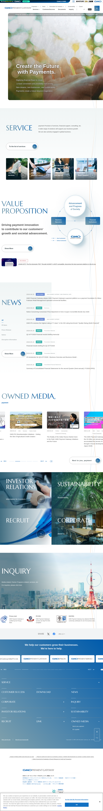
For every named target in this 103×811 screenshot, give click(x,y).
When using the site (6, 739)
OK (77, 804)
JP (84, 9)
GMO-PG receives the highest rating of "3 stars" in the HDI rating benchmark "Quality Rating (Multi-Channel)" (62, 323)
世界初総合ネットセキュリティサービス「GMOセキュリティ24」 (37, 778)
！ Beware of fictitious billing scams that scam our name (21, 756)
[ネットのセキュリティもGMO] (15, 1)
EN (90, 9)
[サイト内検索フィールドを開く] (97, 8)
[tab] (18, 669)
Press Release (6, 330)
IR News (4, 325)
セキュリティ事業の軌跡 (58, 783)
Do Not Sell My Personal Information (76, 799)
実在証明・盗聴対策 (27, 782)
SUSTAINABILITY (79, 711)
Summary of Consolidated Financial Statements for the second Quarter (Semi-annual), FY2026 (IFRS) (60, 368)
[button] (51, 682)
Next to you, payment (78, 726)
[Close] (100, 802)
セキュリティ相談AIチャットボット (30, 780)
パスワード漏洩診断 (58, 778)
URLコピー (62, 634)
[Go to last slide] (3, 461)
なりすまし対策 (46, 784)
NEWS (74, 692)
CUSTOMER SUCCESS (13, 692)
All (2, 320)
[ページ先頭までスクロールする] (97, 734)
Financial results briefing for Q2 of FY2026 (40, 346)
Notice (4, 335)
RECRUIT (6, 721)
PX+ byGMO (76, 729)
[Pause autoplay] (51, 461)
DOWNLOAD (44, 692)
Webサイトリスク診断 (70, 778)
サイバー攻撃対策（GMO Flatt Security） (32, 784)
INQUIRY (76, 701)
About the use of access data (21, 739)
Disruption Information (9, 339)
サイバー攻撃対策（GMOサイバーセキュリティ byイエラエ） (47, 782)
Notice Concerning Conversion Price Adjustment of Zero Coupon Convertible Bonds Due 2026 (57, 312)
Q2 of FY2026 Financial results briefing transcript (42, 334)
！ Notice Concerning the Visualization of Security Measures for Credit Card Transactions (51, 759)
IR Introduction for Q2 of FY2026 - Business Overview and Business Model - (51, 357)
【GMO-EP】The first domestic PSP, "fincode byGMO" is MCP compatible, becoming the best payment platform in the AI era (57, 264)
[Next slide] (44, 461)
